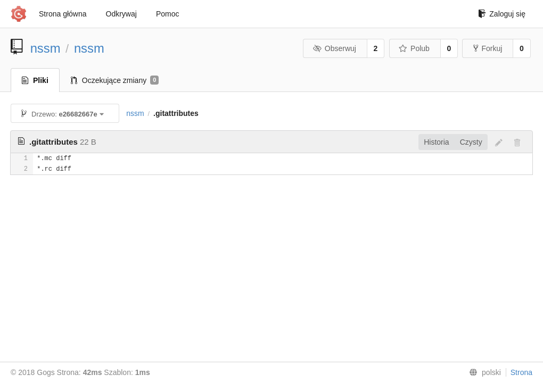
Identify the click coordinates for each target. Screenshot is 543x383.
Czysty (471, 142)
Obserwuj (334, 48)
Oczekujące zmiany (115, 80)
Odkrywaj (121, 14)
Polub (414, 48)
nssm (45, 48)
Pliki (35, 80)
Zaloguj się (501, 14)
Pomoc (167, 14)
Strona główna (63, 14)
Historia (436, 142)
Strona (521, 372)
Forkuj (487, 48)
